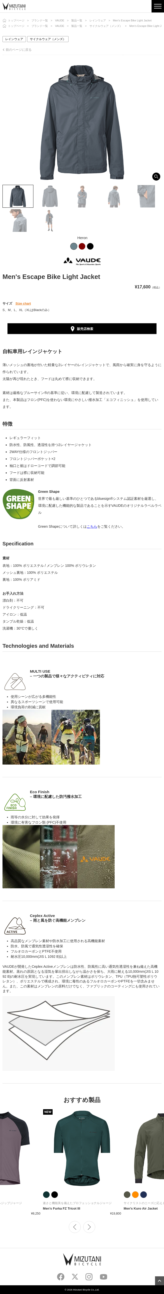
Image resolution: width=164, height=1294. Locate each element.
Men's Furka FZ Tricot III (61, 1208)
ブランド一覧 (39, 20)
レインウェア (97, 20)
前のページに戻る (19, 50)
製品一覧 (76, 20)
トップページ (16, 20)
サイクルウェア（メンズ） (105, 25)
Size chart (23, 303)
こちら (92, 526)
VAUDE (59, 20)
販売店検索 (85, 329)
